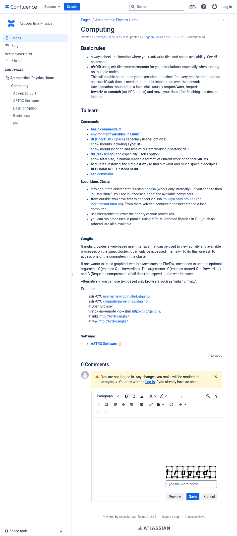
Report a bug (170, 517)
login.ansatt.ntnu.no (106, 204)
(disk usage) (105, 154)
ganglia (150, 189)
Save (193, 497)
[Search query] (156, 7)
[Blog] (35, 45)
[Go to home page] (20, 7)
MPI (155, 219)
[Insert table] (160, 404)
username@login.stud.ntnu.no (126, 296)
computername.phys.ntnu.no (125, 301)
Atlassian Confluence (133, 517)
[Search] (133, 7)
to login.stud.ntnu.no (179, 199)
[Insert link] (151, 404)
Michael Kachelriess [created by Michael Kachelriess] (109, 37)
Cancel (209, 497)
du (93, 154)
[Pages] (35, 38)
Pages (86, 20)
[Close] (215, 376)
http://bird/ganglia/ (147, 311)
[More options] (225, 20)
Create (72, 7)
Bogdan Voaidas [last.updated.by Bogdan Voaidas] (154, 37)
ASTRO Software (104, 344)
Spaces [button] (50, 7)
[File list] (35, 60)
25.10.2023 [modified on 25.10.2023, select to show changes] (177, 37)
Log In (150, 382)
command (102, 174)
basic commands (104, 129)
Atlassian (154, 528)
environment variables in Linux (115, 134)
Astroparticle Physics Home (116, 20)
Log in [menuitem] (227, 7)
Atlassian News (195, 517)
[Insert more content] (182, 404)
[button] (203, 7)
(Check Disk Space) (109, 139)
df (92, 139)
